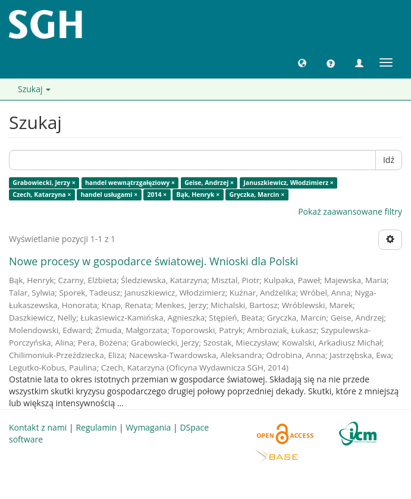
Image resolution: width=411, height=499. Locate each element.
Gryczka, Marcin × (257, 194)
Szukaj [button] (34, 89)
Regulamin (96, 427)
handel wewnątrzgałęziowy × (130, 182)
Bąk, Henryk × (198, 194)
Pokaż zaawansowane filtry (350, 211)
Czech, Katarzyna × (41, 194)
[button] (302, 62)
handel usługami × (109, 194)
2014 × (157, 194)
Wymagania (148, 427)
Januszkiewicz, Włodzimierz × (288, 182)
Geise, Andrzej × (209, 182)
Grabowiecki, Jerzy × (43, 182)
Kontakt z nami (38, 427)
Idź (388, 159)
